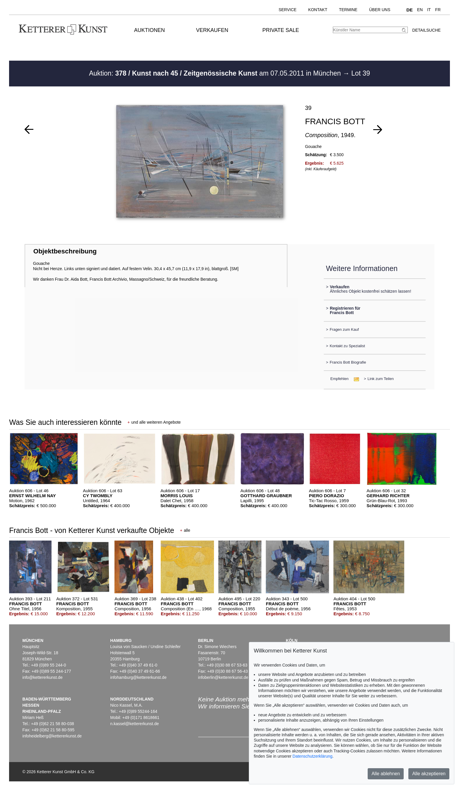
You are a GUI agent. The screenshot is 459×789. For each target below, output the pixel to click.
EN (420, 9)
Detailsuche (426, 30)
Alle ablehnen (385, 773)
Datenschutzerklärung (312, 756)
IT (429, 9)
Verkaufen (212, 30)
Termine (348, 9)
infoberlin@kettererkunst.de (223, 677)
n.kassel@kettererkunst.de (134, 723)
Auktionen (149, 30)
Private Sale (280, 30)
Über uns (379, 9)
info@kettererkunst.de (43, 677)
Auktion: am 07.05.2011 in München (216, 73)
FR (438, 9)
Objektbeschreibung (65, 251)
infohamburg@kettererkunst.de (138, 677)
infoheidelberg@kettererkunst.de (52, 736)
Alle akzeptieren (429, 773)
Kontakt (317, 9)
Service (288, 9)
